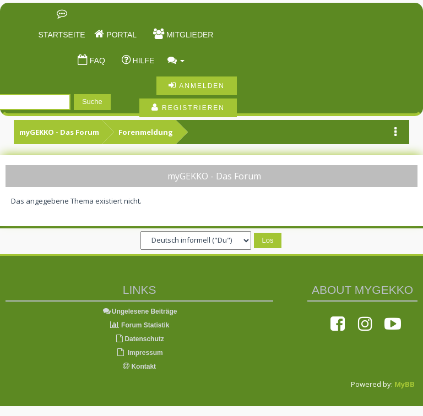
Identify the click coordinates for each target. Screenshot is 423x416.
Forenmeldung (145, 132)
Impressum (139, 353)
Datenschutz (139, 339)
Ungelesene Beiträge (139, 311)
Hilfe (143, 60)
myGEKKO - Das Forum (59, 132)
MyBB (404, 384)
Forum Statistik (140, 325)
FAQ (96, 60)
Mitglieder (188, 34)
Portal (120, 34)
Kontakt (139, 366)
